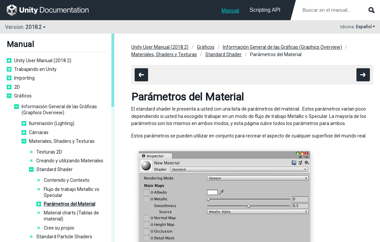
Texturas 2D (49, 152)
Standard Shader (54, 169)
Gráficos (23, 95)
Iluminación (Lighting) (51, 123)
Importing (24, 78)
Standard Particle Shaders (64, 236)
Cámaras (38, 132)
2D (17, 87)
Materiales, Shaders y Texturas (62, 141)
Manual (230, 10)
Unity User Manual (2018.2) (42, 60)
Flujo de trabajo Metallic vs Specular (71, 192)
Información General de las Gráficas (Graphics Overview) (59, 109)
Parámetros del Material (69, 204)
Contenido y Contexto (67, 180)
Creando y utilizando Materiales (69, 160)
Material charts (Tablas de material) (71, 215)
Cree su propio (59, 228)
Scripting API (264, 10)
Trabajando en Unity (35, 69)
